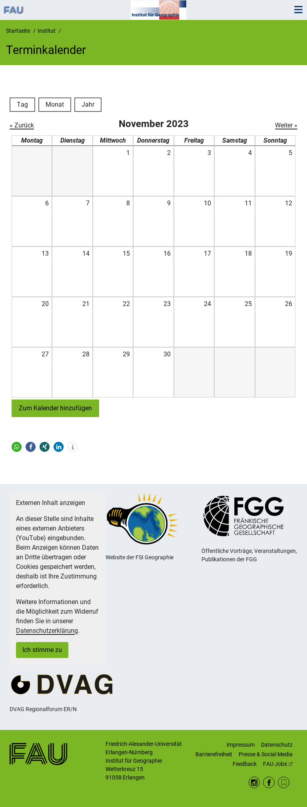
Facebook (269, 782)
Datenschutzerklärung (47, 630)
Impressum (241, 744)
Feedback (245, 764)
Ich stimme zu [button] (42, 650)
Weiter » (286, 125)
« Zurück (22, 125)
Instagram (254, 782)
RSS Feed (283, 782)
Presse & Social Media (266, 754)
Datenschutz (277, 744)
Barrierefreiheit (213, 754)
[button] (17, 447)
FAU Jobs (278, 764)
